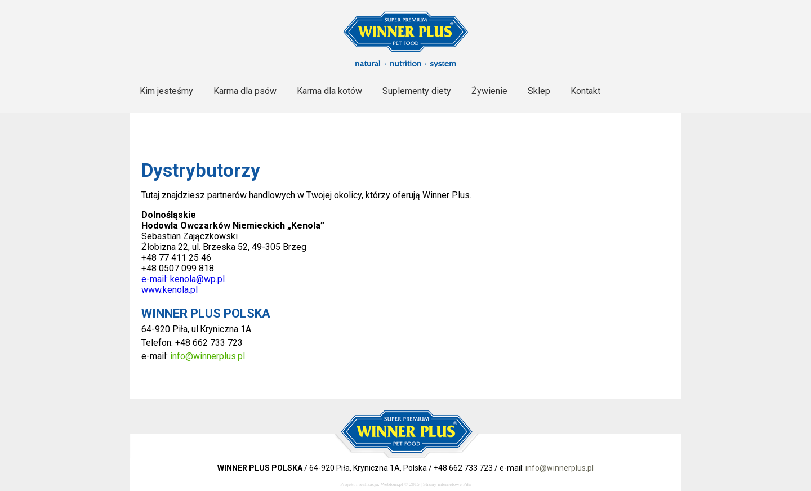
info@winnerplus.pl (207, 356)
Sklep (539, 91)
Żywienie (489, 91)
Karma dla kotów (329, 91)
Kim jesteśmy (166, 91)
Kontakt (585, 91)
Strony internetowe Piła (447, 484)
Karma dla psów (245, 91)
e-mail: (155, 279)
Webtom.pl (392, 484)
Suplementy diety (416, 91)
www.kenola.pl (169, 289)
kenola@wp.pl (198, 279)
